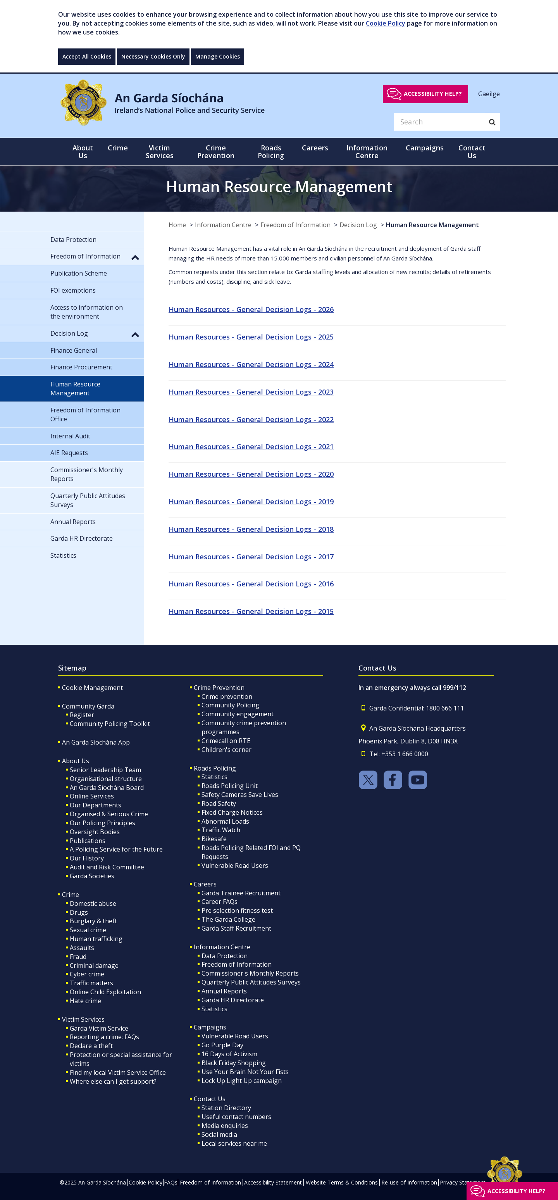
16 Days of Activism (229, 1054)
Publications (87, 840)
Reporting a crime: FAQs (104, 1037)
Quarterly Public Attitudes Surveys (251, 982)
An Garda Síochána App (96, 742)
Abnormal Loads (225, 821)
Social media (219, 1134)
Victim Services (83, 1019)
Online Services (92, 796)
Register (82, 714)
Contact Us (210, 1099)
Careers (205, 884)
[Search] (439, 122)
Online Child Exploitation (105, 992)
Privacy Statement (463, 1182)
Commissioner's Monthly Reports (250, 973)
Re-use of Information (409, 1182)
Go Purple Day (222, 1045)
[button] (135, 257)
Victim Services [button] (160, 151)
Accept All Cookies (86, 56)
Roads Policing (215, 768)
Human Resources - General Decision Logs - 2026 (251, 309)
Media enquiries (225, 1125)
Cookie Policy (385, 23)
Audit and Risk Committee (107, 867)
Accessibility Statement (273, 1182)
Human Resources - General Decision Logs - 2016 (251, 583)
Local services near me (234, 1143)
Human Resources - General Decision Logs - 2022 (251, 419)
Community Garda (88, 706)
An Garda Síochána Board (107, 787)
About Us (75, 761)
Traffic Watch (221, 830)
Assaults (82, 947)
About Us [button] (82, 151)
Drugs (79, 912)
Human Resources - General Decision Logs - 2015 (251, 611)
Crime (70, 894)
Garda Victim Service (99, 1028)
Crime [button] (118, 147)
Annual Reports (224, 991)
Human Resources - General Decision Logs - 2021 (251, 446)
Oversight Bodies (95, 832)
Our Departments (95, 805)
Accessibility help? (433, 93)
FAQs (170, 1182)
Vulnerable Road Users (235, 865)
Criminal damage (94, 965)
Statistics (214, 776)
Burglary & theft (93, 921)
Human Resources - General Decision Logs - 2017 (251, 556)
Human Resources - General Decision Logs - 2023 (251, 392)
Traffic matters (91, 983)
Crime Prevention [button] (215, 151)
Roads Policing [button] (271, 151)
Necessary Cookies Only (153, 56)
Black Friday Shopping (234, 1063)
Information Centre (223, 225)
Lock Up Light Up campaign (242, 1080)
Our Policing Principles (102, 823)
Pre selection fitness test (237, 910)
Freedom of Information (295, 225)
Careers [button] (315, 147)
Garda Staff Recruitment (236, 928)
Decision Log (358, 225)
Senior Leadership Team (105, 770)
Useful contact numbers (236, 1116)
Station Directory (226, 1107)
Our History (87, 858)
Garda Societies (92, 876)
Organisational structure (106, 778)
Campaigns (210, 1027)
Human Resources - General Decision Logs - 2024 (251, 364)
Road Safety (219, 803)
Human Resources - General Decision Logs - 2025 (251, 336)
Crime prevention (227, 696)
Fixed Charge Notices (232, 812)
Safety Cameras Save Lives (240, 794)
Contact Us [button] (472, 151)
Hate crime (85, 1001)
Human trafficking (96, 938)
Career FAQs (220, 901)
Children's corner (226, 749)
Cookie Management (92, 687)
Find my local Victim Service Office (118, 1072)
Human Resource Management (432, 225)
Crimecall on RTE (226, 740)
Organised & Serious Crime (109, 814)
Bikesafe (214, 838)
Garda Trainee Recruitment (241, 893)
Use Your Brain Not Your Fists (245, 1071)
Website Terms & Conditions (342, 1182)
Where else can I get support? (113, 1081)
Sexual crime (88, 930)
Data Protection (225, 956)
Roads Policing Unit (230, 785)
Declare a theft (91, 1045)
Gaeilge (489, 93)
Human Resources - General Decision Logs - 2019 (251, 501)
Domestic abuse (93, 903)
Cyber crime (87, 974)
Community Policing (230, 705)
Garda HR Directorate (233, 1000)
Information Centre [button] (367, 151)
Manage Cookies (217, 56)
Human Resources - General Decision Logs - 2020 (251, 474)
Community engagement (238, 714)
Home (177, 225)
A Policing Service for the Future (116, 849)
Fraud (78, 956)
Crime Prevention (219, 687)
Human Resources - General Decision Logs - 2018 (251, 529)
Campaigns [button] (425, 147)
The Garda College (228, 919)
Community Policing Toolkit (110, 723)
